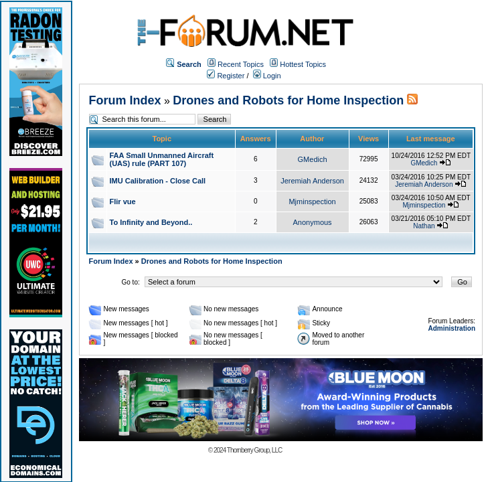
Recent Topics (241, 64)
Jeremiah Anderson (312, 181)
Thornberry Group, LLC (254, 450)
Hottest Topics (303, 64)
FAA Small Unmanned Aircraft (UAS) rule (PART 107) (162, 159)
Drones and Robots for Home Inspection (288, 100)
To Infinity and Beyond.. (151, 222)
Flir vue (123, 201)
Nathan (423, 226)
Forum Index (125, 100)
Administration (451, 328)
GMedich (312, 159)
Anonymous (312, 222)
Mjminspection (312, 201)
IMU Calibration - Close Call (158, 181)
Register (225, 76)
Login (267, 76)
